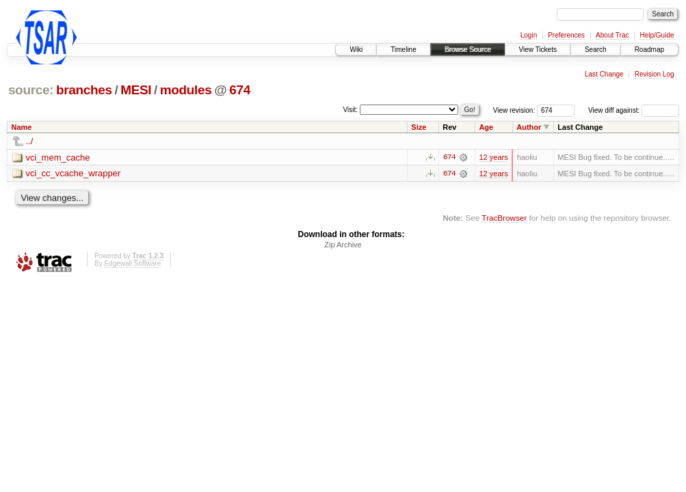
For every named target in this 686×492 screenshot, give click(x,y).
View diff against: (633, 110)
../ (30, 141)
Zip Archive (342, 245)
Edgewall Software (132, 264)
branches (84, 90)
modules (186, 90)
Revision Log (654, 74)
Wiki (355, 49)
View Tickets (538, 49)
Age (486, 127)
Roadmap (649, 49)
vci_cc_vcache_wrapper (73, 174)
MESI (135, 90)
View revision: (514, 110)
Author (528, 127)
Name (22, 127)
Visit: (350, 109)
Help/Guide (656, 35)
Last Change (604, 74)
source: (30, 90)
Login (528, 35)
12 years (493, 157)
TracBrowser (504, 217)
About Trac (612, 35)
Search (596, 49)
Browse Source (468, 49)
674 (239, 90)
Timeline (403, 49)
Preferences (566, 35)
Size (418, 127)
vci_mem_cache (58, 157)
